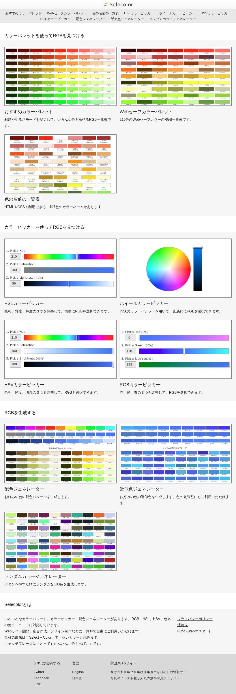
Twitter (39, 672)
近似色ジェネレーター (127, 19)
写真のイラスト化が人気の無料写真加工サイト (145, 678)
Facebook (41, 678)
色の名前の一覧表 (105, 13)
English (78, 672)
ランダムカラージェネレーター (173, 19)
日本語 (77, 678)
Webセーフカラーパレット (67, 13)
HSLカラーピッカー (139, 13)
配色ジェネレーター (91, 19)
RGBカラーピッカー (55, 19)
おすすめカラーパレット (23, 13)
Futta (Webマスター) (193, 631)
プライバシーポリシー (195, 619)
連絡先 (182, 625)
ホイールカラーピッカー (177, 13)
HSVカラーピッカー (216, 13)
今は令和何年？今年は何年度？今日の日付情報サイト (150, 672)
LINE (37, 684)
